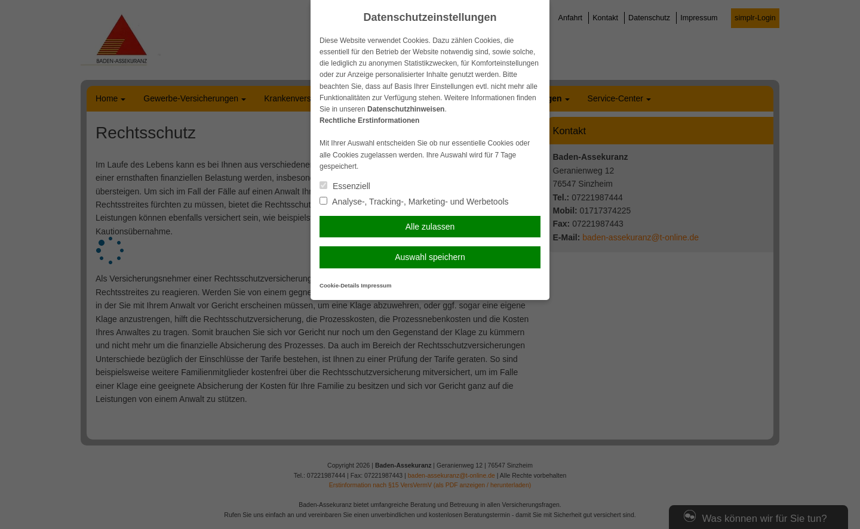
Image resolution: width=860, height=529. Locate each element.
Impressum (376, 285)
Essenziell (345, 186)
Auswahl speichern (430, 257)
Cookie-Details (340, 285)
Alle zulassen (430, 226)
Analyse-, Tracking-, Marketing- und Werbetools (414, 201)
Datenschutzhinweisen (405, 109)
